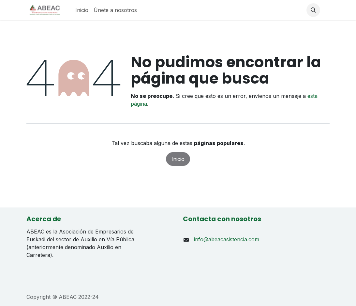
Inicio (178, 159)
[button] (313, 10)
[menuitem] (82, 10)
